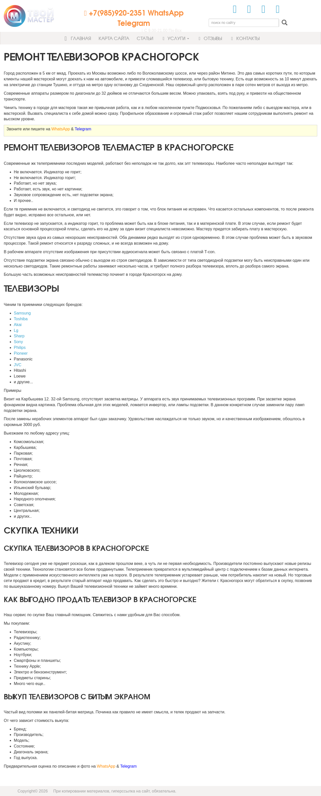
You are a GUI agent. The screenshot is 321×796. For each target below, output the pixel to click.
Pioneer (21, 353)
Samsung (22, 313)
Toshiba (21, 319)
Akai (18, 325)
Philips (20, 347)
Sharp (19, 336)
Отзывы (209, 38)
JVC (17, 365)
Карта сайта (114, 38)
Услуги (175, 38)
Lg (16, 330)
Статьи (145, 38)
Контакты (244, 38)
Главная (76, 38)
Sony (18, 342)
